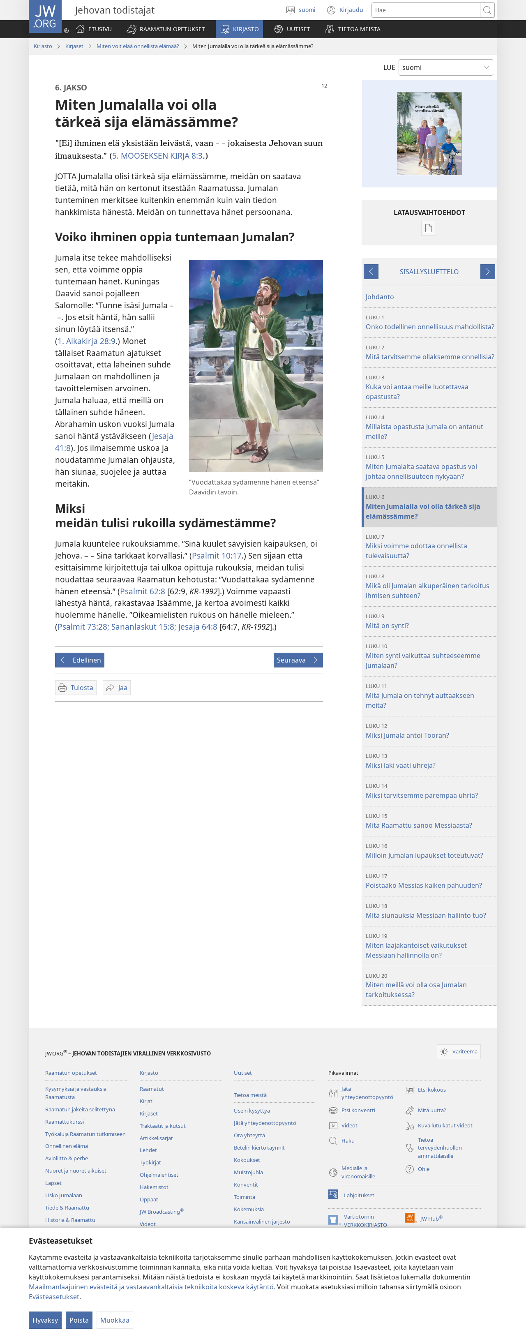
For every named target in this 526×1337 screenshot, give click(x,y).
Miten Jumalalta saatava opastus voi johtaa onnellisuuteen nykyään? (430, 467)
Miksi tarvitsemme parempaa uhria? (430, 791)
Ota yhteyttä (249, 1135)
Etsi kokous (425, 1090)
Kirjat (146, 1101)
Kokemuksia (249, 1209)
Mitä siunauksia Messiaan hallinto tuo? (430, 911)
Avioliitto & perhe (66, 1158)
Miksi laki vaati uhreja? (430, 761)
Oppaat (149, 1199)
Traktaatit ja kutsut (163, 1125)
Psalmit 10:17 (217, 555)
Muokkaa (114, 1320)
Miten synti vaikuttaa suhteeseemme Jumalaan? (430, 656)
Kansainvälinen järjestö (262, 1221)
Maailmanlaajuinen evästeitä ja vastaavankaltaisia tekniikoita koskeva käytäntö (151, 1286)
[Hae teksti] (425, 10)
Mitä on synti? (430, 621)
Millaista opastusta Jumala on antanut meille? (430, 427)
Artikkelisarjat (156, 1138)
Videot (148, 1224)
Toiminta (244, 1197)
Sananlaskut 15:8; (142, 626)
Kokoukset (247, 1160)
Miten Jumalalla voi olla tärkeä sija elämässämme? (430, 507)
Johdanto (380, 296)
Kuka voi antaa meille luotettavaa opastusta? (430, 387)
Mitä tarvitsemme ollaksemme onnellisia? (430, 352)
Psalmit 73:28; (83, 626)
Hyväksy (45, 1320)
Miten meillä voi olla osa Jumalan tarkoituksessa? (430, 986)
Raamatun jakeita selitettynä (80, 1109)
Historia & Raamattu (70, 1220)
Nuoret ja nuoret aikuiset (75, 1170)
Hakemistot (154, 1187)
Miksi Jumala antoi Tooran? (430, 731)
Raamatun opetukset (71, 1072)
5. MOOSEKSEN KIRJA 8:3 (157, 155)
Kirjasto (43, 46)
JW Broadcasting (162, 1211)
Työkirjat (150, 1162)
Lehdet (148, 1150)
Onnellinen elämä (66, 1146)
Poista (79, 1320)
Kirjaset (74, 46)
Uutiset (243, 1072)
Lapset (53, 1183)
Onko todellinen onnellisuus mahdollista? (430, 322)
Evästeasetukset (54, 1296)
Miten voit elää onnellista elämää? (138, 46)
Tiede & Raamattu (67, 1207)
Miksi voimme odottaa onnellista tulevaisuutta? (430, 547)
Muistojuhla (248, 1172)
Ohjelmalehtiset (159, 1174)
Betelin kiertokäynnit (259, 1147)
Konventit (246, 1184)
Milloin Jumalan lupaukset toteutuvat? (430, 851)
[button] (165, 29)
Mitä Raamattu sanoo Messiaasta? (430, 821)
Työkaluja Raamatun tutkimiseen (85, 1134)
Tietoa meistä (250, 1095)
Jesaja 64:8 (196, 626)
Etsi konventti (351, 1110)
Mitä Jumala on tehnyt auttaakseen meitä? (430, 696)
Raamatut (152, 1088)
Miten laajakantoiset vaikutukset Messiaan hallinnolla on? (430, 946)
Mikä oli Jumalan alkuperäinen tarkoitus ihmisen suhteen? (430, 586)
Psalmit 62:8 (142, 591)
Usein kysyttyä (252, 1110)
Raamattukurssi (64, 1121)
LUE (389, 67)
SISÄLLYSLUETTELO (429, 271)
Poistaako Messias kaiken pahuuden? (430, 881)
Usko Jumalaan (63, 1195)
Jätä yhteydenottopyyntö (265, 1123)
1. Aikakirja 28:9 (86, 340)
